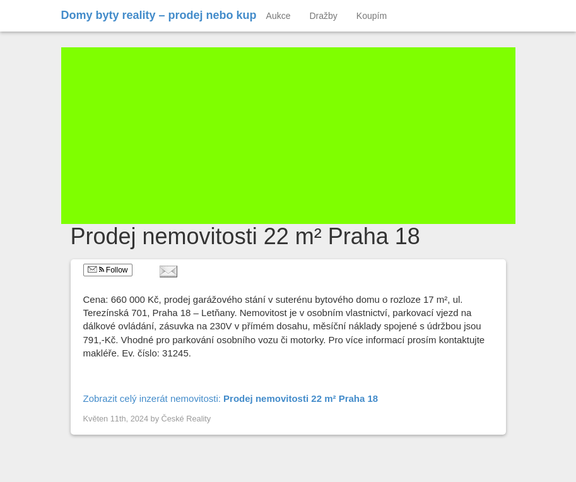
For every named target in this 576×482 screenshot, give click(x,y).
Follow (108, 270)
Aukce (278, 16)
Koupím (371, 16)
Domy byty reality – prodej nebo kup (159, 15)
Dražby (324, 16)
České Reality (186, 418)
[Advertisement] (288, 135)
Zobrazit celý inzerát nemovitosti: (231, 398)
